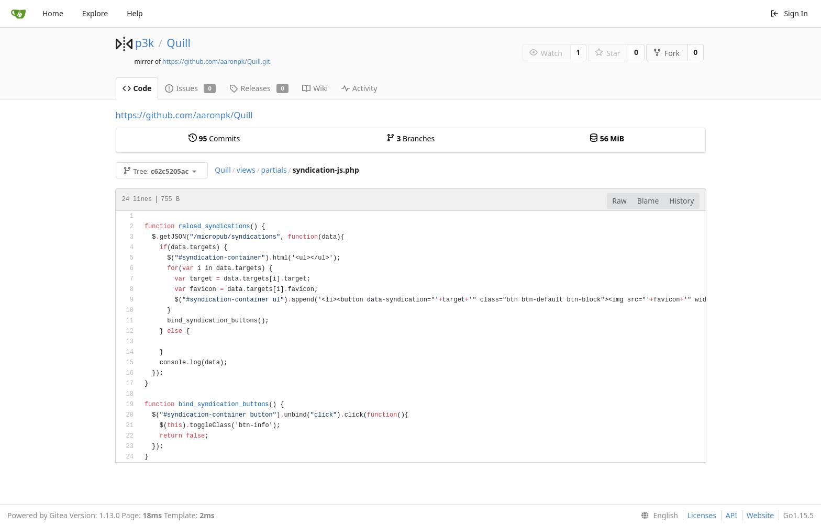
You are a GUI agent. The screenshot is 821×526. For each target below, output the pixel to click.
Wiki (315, 88)
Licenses (702, 515)
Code (137, 88)
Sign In (789, 13)
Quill (179, 43)
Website (760, 515)
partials (274, 170)
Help (135, 13)
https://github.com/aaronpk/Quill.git (216, 61)
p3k (144, 43)
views (246, 170)
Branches (410, 138)
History (681, 201)
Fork (666, 53)
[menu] (657, 515)
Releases (259, 88)
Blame (648, 201)
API (731, 515)
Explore (95, 13)
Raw (619, 201)
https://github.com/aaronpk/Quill (184, 115)
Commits (214, 138)
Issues (190, 88)
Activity (359, 88)
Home (52, 13)
